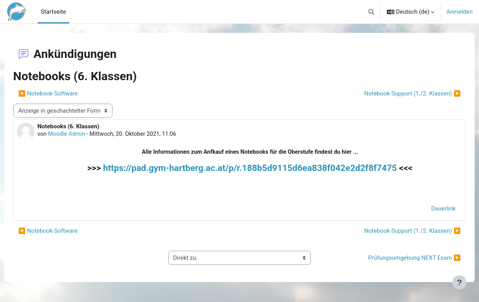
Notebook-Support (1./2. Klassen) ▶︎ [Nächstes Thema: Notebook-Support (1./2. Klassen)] (398, 93)
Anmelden (459, 11)
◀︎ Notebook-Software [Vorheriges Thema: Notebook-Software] (63, 93)
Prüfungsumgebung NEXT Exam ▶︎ (400, 258)
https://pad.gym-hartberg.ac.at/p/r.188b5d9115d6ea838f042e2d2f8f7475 (250, 169)
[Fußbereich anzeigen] (459, 282)
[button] (371, 11)
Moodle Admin (82, 134)
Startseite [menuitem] (53, 11)
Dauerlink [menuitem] (429, 209)
